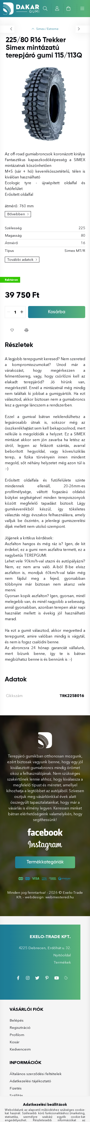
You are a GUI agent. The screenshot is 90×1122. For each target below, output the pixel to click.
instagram (31, 978)
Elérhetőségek (18, 1102)
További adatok (20, 259)
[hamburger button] (81, 8)
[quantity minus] (12, 312)
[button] (16, 330)
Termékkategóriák (45, 862)
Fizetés (12, 1088)
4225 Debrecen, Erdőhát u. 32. (49, 948)
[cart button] (68, 8)
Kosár (11, 1042)
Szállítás (12, 1095)
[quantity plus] (25, 312)
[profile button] (57, 8)
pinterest (50, 978)
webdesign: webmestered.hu (49, 897)
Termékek (66, 962)
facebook (22, 978)
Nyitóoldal (66, 955)
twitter (41, 978)
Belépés (13, 1020)
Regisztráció (16, 1027)
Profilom (13, 1034)
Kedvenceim (16, 1049)
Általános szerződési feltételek (32, 1073)
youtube (60, 978)
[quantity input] (19, 312)
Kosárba (60, 312)
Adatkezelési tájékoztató (26, 1081)
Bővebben (16, 214)
